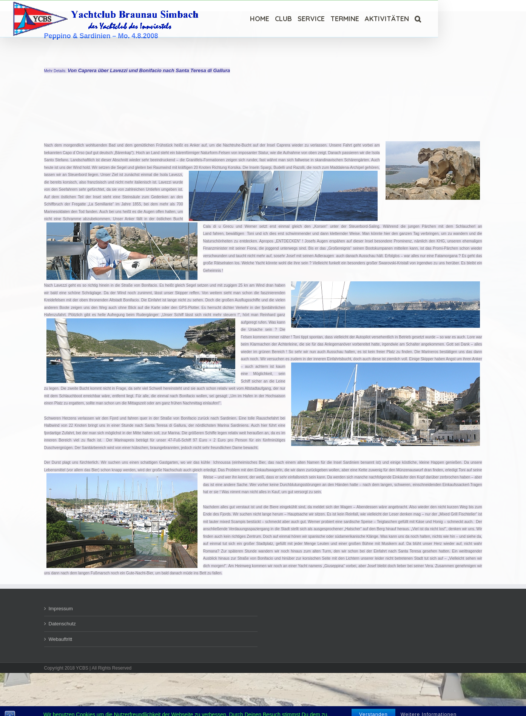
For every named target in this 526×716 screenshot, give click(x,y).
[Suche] (418, 18)
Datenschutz (62, 623)
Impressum (61, 608)
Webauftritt (60, 639)
